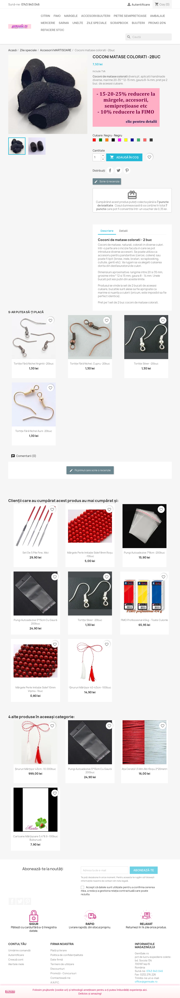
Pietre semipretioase (130, 16)
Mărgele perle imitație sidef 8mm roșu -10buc (90, 554)
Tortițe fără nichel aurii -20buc (33, 431)
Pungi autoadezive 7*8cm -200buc (144, 552)
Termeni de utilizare (62, 964)
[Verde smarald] (139, 140)
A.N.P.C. (55, 982)
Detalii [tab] (123, 231)
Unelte (77, 23)
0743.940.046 (30, 4)
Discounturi (57, 968)
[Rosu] (95, 140)
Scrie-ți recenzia (106, 181)
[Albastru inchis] (133, 140)
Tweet (118, 170)
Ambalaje (157, 16)
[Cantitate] (97, 157)
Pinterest (126, 170)
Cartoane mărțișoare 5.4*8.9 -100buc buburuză (35, 838)
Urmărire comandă (19, 950)
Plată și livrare (58, 950)
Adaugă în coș (124, 157)
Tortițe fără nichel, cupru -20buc (90, 363)
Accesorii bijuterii (95, 16)
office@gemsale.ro (146, 981)
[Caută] (148, 36)
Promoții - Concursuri (63, 973)
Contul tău (17, 944)
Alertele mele (16, 964)
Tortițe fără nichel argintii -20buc (34, 363)
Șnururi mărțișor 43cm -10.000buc (35, 769)
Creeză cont (15, 959)
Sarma (64, 23)
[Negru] (114, 140)
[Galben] (126, 140)
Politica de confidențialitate (66, 955)
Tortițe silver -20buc (146, 363)
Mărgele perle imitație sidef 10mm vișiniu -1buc (35, 689)
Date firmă (56, 959)
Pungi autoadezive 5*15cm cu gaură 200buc (35, 621)
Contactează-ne (60, 978)
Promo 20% (157, 23)
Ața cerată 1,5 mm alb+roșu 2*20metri (144, 769)
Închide (10, 991)
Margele (71, 16)
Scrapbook (119, 23)
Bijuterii (138, 23)
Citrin (45, 16)
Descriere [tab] (107, 231)
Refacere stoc (52, 30)
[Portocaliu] (107, 140)
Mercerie (48, 23)
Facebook (12, 901)
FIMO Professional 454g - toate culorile (144, 620)
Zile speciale (97, 23)
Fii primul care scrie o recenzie (90, 470)
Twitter (19, 901)
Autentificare (16, 955)
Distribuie (110, 170)
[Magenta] (120, 140)
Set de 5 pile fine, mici (35, 552)
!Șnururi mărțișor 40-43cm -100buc (90, 687)
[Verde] (101, 140)
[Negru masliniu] (152, 140)
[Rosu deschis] (145, 140)
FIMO (57, 16)
